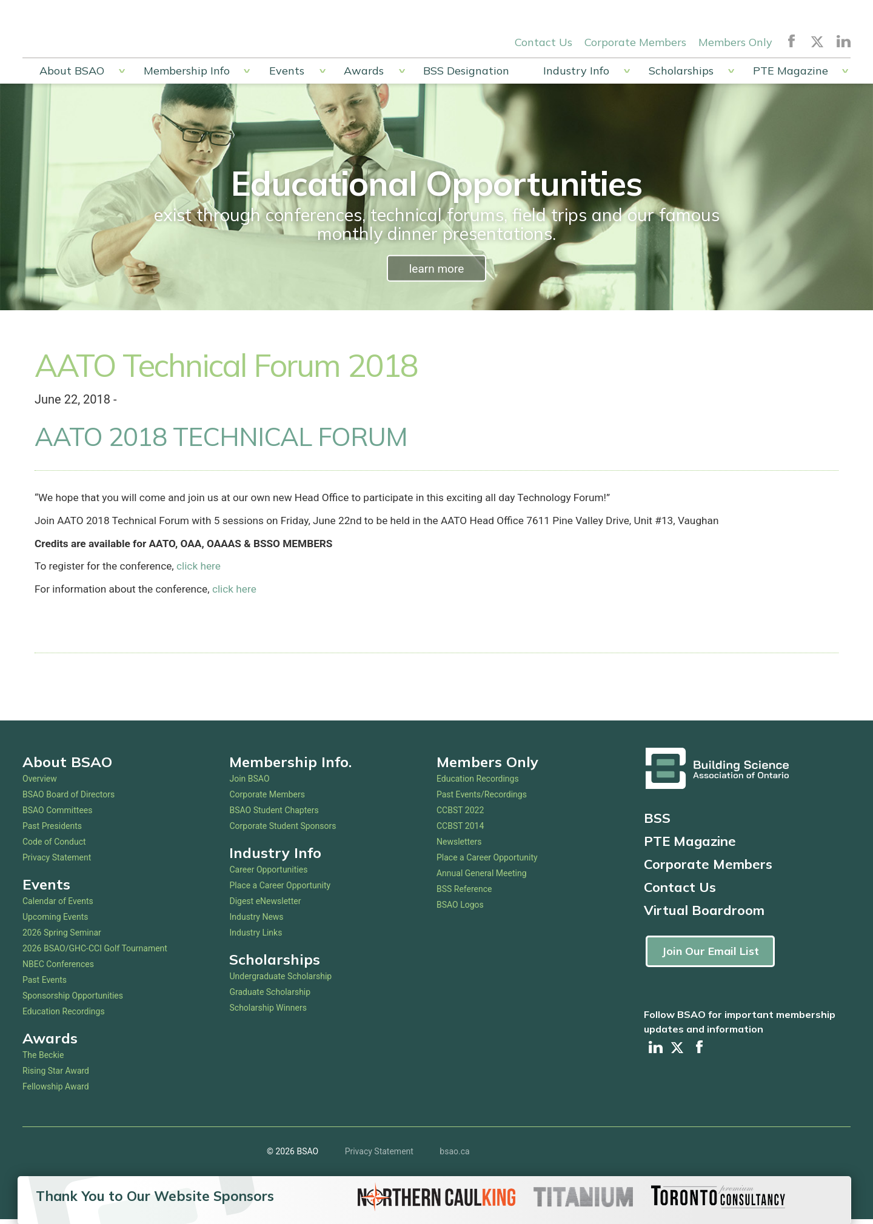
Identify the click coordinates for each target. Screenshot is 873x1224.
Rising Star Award (55, 1075)
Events (286, 71)
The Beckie (43, 1059)
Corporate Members (635, 41)
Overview (39, 783)
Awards (364, 71)
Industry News (256, 921)
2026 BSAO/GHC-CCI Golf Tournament (94, 952)
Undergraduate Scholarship (280, 980)
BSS (657, 822)
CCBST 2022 (460, 814)
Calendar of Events (57, 905)
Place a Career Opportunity (279, 889)
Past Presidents (52, 830)
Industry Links (255, 937)
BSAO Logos (460, 909)
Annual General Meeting (481, 877)
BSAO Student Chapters (273, 814)
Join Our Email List (710, 955)
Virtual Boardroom (704, 914)
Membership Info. (290, 766)
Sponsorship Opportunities (72, 1000)
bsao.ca (454, 1156)
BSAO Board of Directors (68, 798)
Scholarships (681, 71)
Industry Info (576, 71)
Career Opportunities (268, 874)
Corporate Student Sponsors (282, 830)
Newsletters (459, 846)
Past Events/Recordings (481, 798)
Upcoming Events (55, 921)
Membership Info (187, 71)
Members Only (735, 41)
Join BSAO (249, 783)
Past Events (44, 984)
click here (201, 570)
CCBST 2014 (460, 830)
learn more (436, 269)
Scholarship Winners (267, 1012)
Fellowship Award (55, 1091)
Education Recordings (63, 1015)
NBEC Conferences (58, 968)
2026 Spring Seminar (61, 937)
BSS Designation (466, 71)
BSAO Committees (57, 814)
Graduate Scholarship (269, 996)
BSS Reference (464, 893)
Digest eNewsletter (265, 905)
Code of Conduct (54, 846)
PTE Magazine (790, 71)
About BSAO (71, 71)
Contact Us (543, 41)
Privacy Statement (56, 861)
